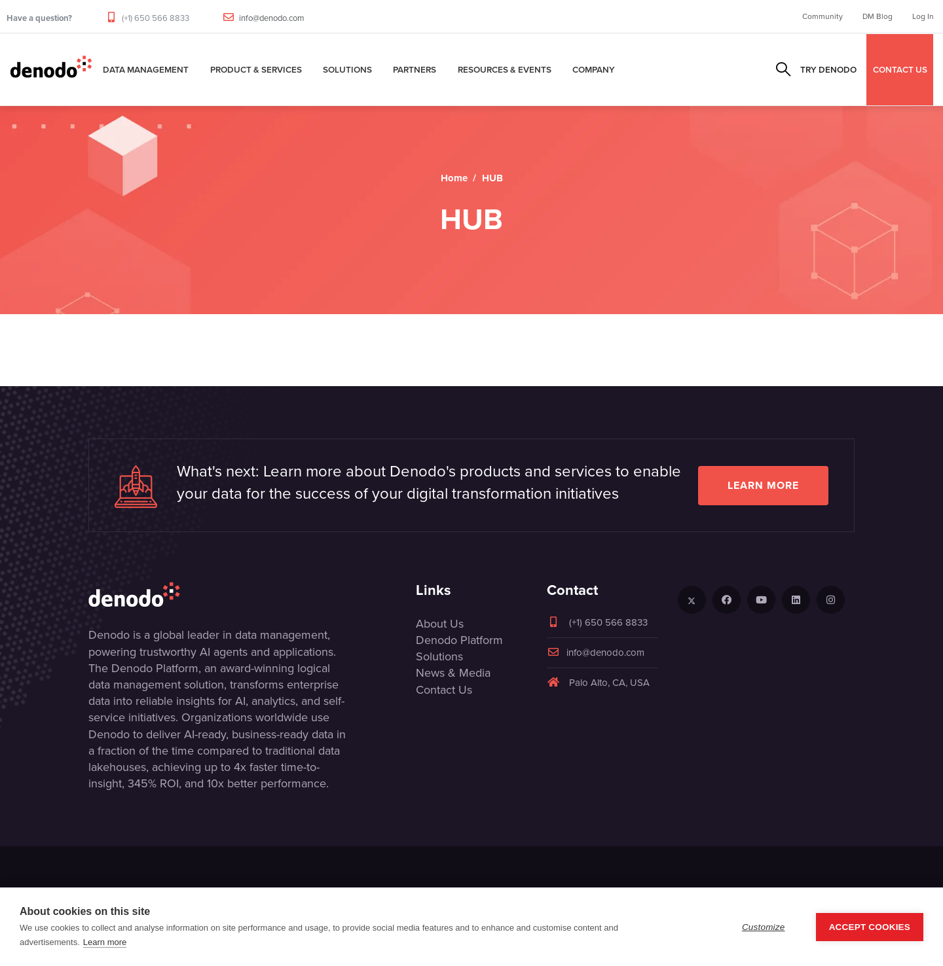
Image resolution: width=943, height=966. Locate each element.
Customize (763, 927)
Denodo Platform (459, 640)
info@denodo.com (272, 18)
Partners (414, 69)
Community (822, 16)
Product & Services (256, 69)
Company (593, 69)
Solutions (347, 69)
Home (454, 178)
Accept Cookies (869, 927)
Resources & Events (504, 69)
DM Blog (877, 16)
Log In (923, 16)
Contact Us (444, 689)
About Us (440, 623)
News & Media (453, 672)
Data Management (146, 69)
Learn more (763, 485)
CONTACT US (900, 69)
